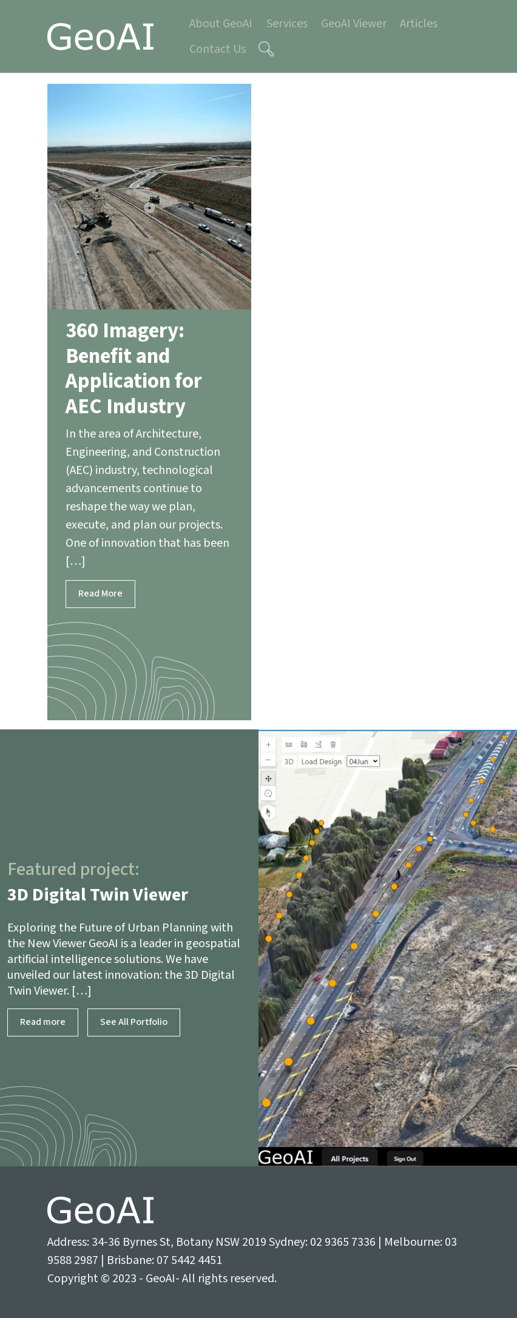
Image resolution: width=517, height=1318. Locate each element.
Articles (419, 24)
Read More (100, 593)
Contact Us (217, 49)
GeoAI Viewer (354, 24)
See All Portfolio (133, 1022)
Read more (43, 1022)
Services (287, 24)
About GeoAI (220, 24)
